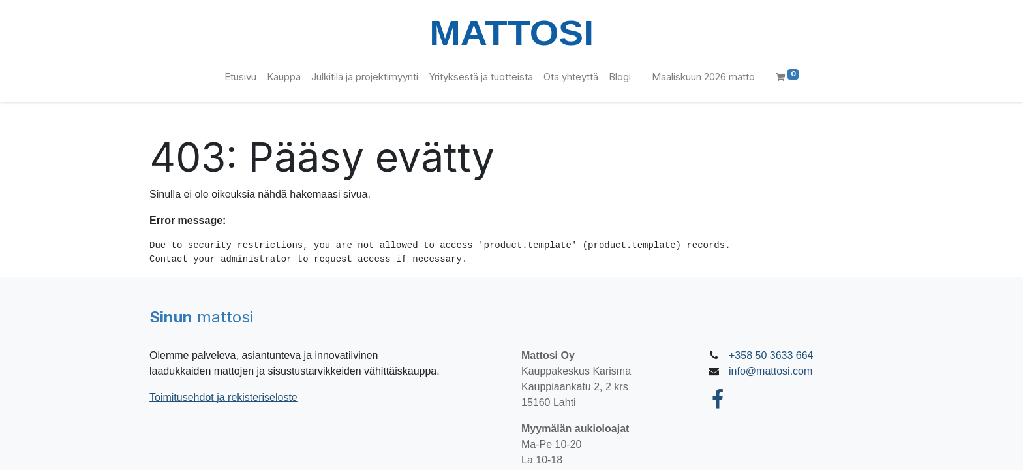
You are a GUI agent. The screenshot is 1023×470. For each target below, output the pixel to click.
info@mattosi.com (770, 371)
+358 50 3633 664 (771, 355)
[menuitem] (240, 77)
